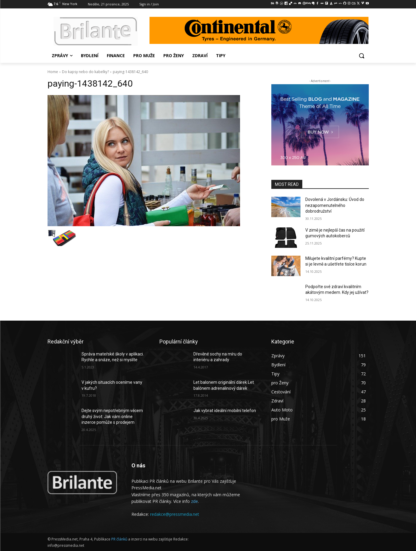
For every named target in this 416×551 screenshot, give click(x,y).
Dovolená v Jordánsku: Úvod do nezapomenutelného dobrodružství (334, 205)
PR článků (119, 539)
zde (194, 501)
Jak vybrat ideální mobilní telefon (224, 410)
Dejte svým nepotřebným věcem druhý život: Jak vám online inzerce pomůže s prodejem (112, 416)
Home (53, 71)
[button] (361, 55)
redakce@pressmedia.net (174, 514)
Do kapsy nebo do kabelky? (85, 71)
